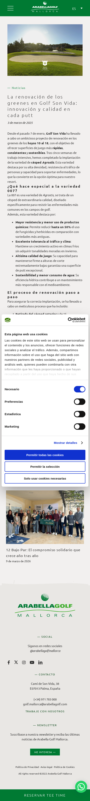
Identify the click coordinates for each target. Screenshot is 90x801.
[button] (81, 787)
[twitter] (16, 662)
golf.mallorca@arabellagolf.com (45, 704)
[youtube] (32, 663)
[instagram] (24, 663)
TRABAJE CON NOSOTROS (45, 711)
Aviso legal (46, 766)
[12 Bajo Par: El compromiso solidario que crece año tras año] (45, 492)
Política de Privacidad (27, 766)
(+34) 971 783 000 (45, 699)
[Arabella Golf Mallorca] (10, 7)
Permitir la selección (45, 466)
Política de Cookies (64, 766)
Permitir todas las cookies (45, 454)
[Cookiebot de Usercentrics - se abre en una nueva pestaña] (67, 320)
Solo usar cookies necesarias (45, 478)
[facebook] (8, 663)
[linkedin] (40, 663)
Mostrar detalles (65, 442)
